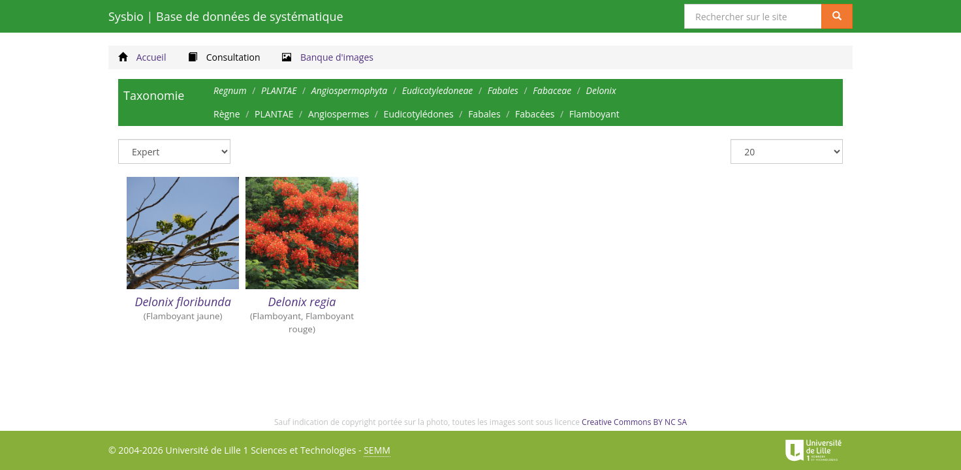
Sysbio (225, 16)
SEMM (377, 450)
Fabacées (534, 114)
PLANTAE (274, 114)
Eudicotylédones (419, 114)
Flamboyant (594, 114)
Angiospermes (338, 114)
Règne (226, 114)
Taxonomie (153, 95)
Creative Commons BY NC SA (634, 422)
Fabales (484, 114)
